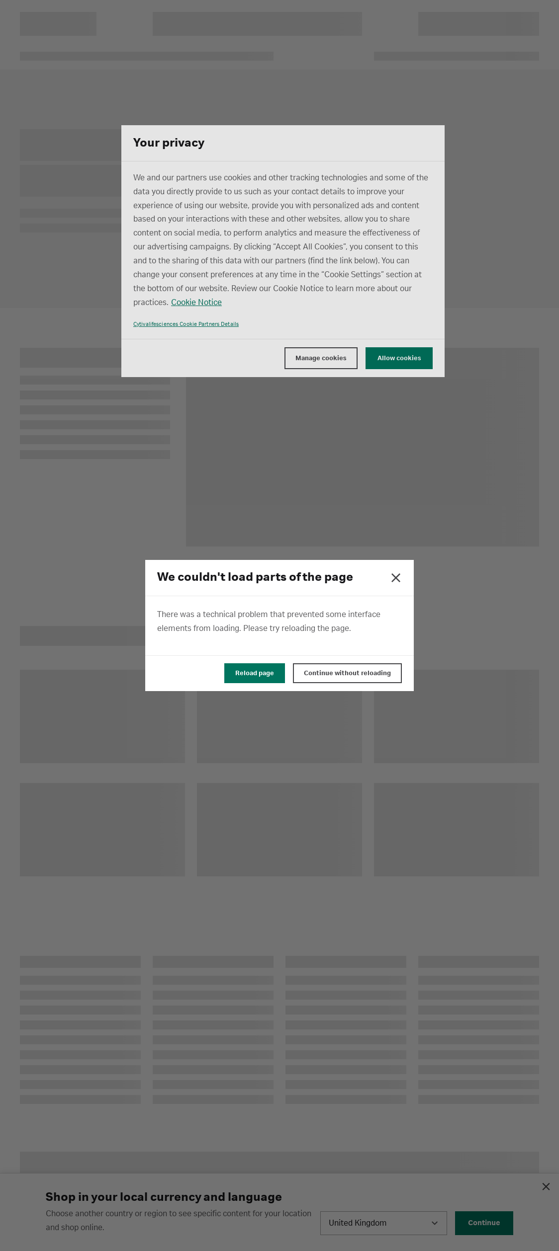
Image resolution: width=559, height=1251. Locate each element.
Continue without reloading (347, 673)
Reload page (254, 673)
